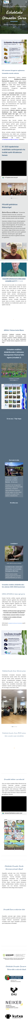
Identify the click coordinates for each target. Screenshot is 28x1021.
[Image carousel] (14, 190)
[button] (1, 2)
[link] (14, 170)
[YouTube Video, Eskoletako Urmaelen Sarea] (14, 763)
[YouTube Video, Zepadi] (14, 933)
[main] (14, 6)
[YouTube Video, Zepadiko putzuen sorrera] (14, 896)
